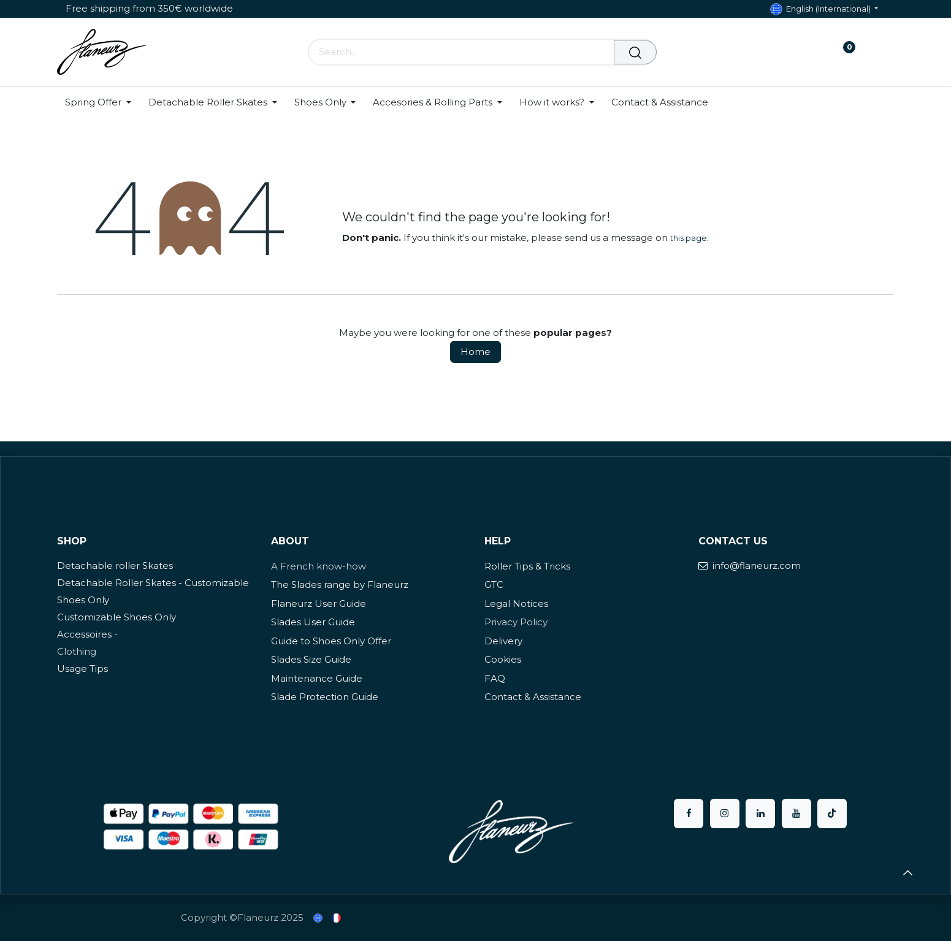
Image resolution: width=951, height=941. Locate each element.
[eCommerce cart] (806, 52)
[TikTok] (832, 813)
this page (688, 238)
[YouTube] (796, 813)
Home (475, 351)
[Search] (635, 52)
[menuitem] (102, 102)
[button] (907, 872)
